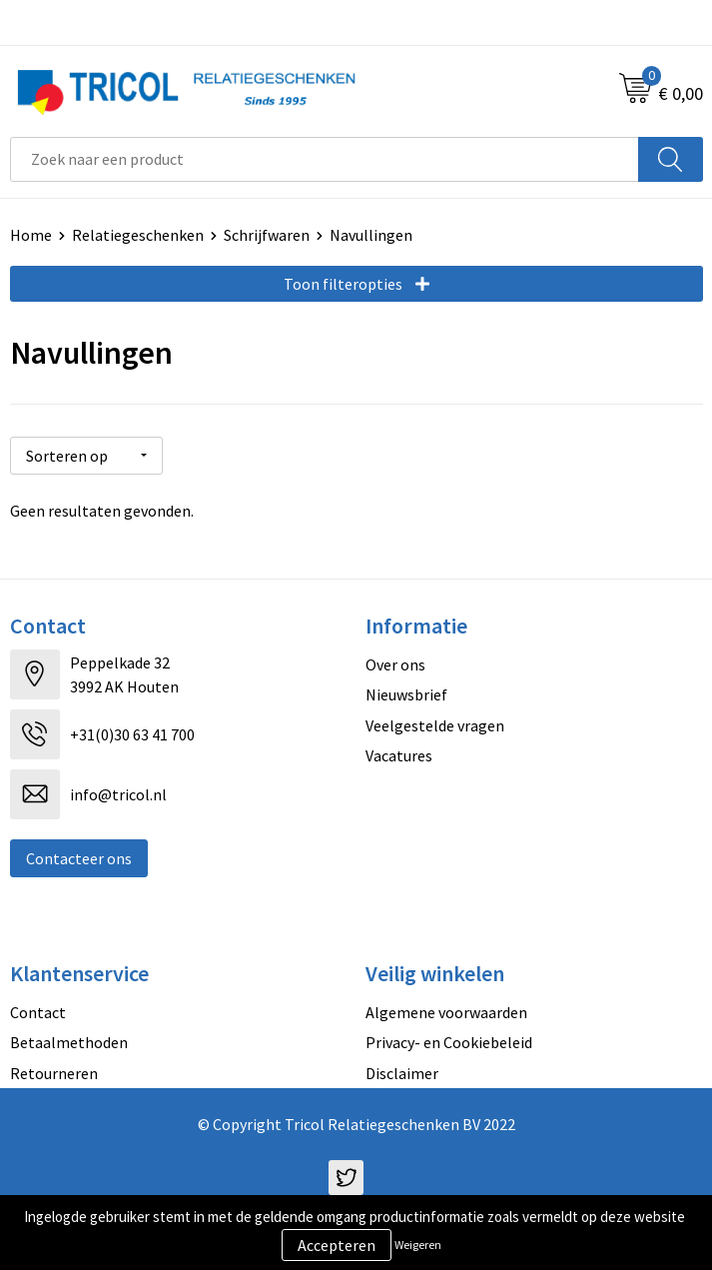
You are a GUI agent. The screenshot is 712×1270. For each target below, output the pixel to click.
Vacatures (398, 755)
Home (31, 235)
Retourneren (54, 1073)
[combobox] (324, 159)
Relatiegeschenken (138, 235)
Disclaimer (401, 1073)
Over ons (395, 664)
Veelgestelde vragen (434, 725)
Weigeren (417, 1244)
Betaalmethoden (69, 1042)
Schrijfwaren (267, 235)
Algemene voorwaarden (446, 1012)
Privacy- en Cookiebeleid (448, 1042)
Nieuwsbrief (406, 694)
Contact (38, 1012)
